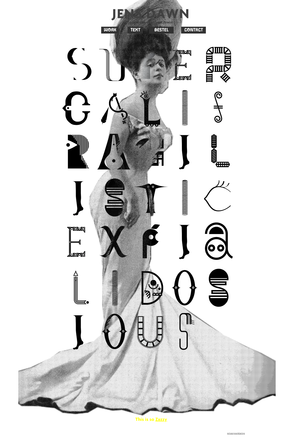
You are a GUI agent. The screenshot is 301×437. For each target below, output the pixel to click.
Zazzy (161, 419)
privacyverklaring (236, 433)
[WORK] (110, 30)
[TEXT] (135, 30)
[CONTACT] (193, 30)
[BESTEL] (161, 30)
